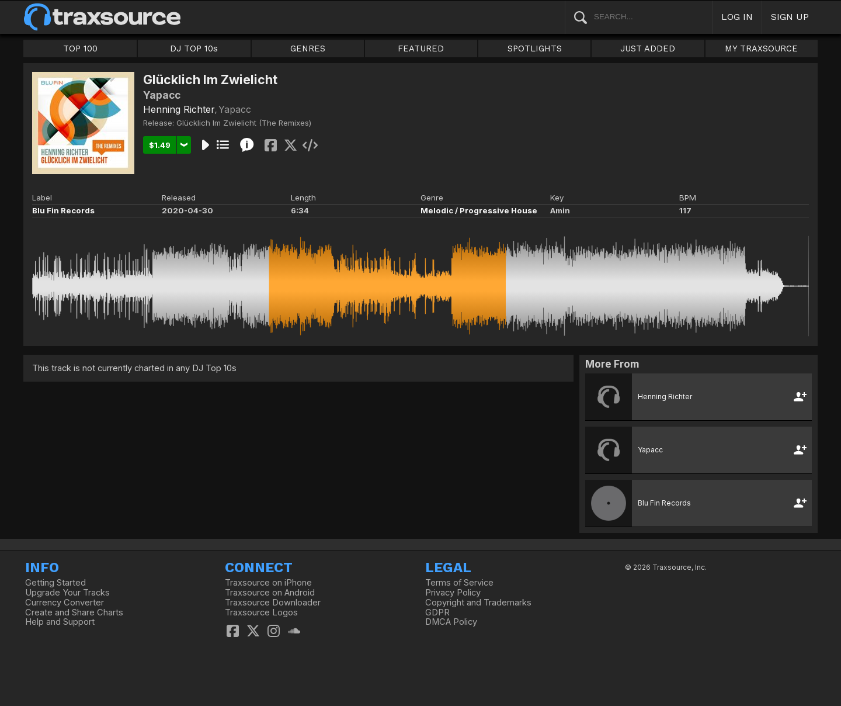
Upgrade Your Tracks (67, 592)
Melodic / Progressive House (478, 210)
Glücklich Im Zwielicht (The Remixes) (243, 122)
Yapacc (234, 109)
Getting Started (55, 582)
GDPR (437, 612)
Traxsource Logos (261, 612)
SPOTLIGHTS (535, 48)
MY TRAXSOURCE (761, 48)
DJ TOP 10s (194, 48)
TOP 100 (80, 48)
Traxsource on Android (270, 592)
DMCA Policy (451, 622)
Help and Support (60, 622)
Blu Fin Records (63, 210)
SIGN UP (790, 16)
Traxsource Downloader (273, 602)
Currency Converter (64, 602)
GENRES (307, 48)
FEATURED (421, 48)
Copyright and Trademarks (478, 602)
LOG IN (737, 16)
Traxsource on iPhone (268, 582)
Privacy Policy (453, 592)
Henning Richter (179, 109)
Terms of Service (459, 582)
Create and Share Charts (74, 612)
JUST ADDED (647, 48)
